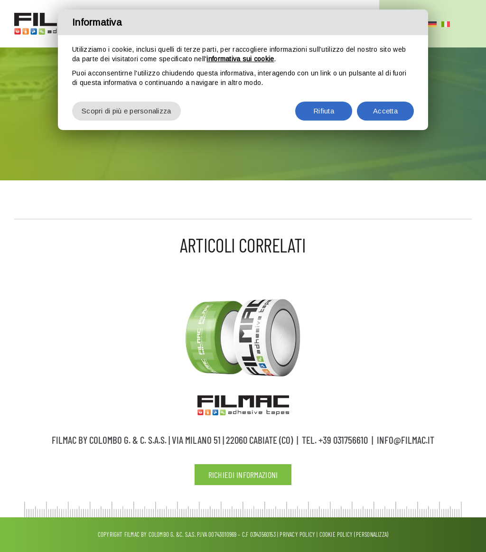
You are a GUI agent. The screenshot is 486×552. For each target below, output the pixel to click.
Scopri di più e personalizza (126, 103)
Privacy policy (297, 534)
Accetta (385, 103)
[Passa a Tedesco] (432, 23)
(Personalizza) (371, 534)
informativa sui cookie (240, 51)
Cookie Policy (336, 534)
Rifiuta (323, 103)
